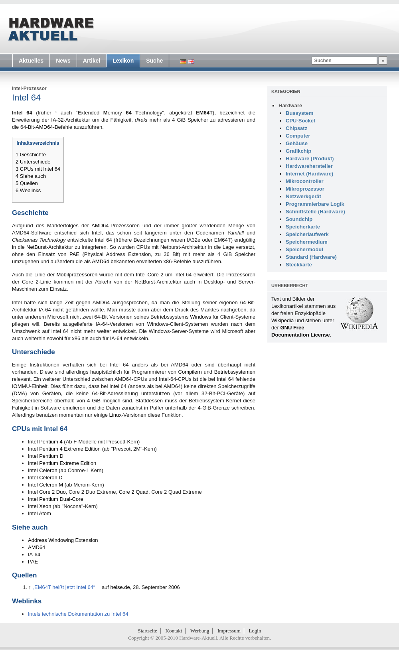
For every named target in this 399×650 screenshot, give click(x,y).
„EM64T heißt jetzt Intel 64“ (64, 587)
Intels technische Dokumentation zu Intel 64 (78, 614)
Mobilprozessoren (77, 275)
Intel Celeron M (45, 485)
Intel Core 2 (149, 275)
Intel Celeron (42, 470)
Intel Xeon (39, 506)
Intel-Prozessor (29, 88)
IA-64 (45, 310)
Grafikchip (298, 151)
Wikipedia (282, 320)
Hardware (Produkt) (310, 159)
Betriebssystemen (234, 372)
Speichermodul (304, 249)
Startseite (147, 631)
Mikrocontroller (305, 181)
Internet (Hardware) (309, 174)
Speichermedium (307, 242)
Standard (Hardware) (311, 257)
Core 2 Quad (133, 492)
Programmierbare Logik (315, 204)
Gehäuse (297, 143)
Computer (298, 136)
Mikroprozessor (305, 189)
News (63, 60)
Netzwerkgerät (303, 196)
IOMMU (21, 386)
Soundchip (299, 219)
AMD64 (44, 127)
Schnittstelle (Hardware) (315, 212)
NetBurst (36, 247)
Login (255, 631)
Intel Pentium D (45, 456)
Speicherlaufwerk (307, 234)
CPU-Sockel (300, 121)
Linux (115, 415)
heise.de (120, 587)
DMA (19, 393)
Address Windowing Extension (63, 540)
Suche (154, 60)
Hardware (290, 105)
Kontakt (174, 631)
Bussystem (299, 113)
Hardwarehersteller (309, 166)
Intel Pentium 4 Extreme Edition (64, 449)
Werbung (199, 631)
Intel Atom (39, 513)
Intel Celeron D (45, 478)
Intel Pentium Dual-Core (55, 499)
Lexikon (123, 60)
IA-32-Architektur (70, 120)
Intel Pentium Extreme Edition (62, 463)
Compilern (190, 372)
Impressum (229, 631)
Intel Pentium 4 (45, 442)
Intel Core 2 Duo (47, 492)
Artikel (92, 60)
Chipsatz (296, 128)
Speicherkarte (303, 227)
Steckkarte (299, 265)
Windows (200, 317)
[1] (56, 111)
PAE (74, 254)
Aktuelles (31, 60)
